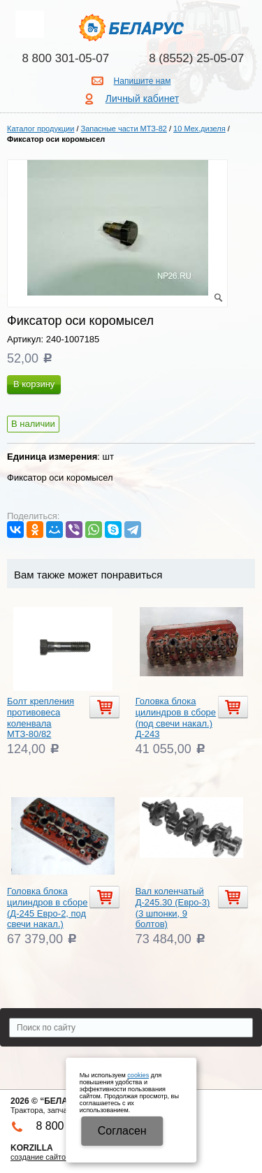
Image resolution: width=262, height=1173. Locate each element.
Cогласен (122, 1131)
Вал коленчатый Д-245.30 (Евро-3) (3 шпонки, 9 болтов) (173, 907)
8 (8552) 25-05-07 (196, 58)
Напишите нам (142, 81)
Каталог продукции (40, 128)
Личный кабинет (142, 98)
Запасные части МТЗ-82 (124, 128)
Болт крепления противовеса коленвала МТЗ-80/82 (40, 717)
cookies (138, 1075)
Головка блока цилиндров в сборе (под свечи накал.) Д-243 (176, 717)
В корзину (33, 384)
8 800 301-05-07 (65, 58)
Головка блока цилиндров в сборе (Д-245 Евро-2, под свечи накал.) (47, 907)
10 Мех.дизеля (199, 128)
